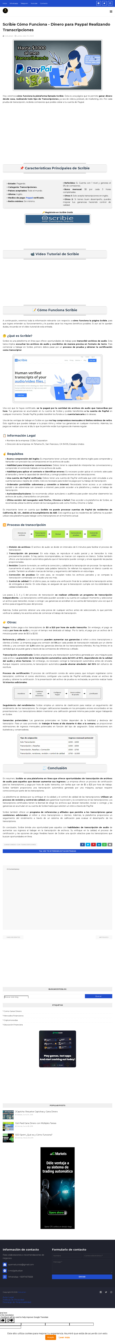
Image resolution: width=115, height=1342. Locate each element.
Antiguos (103, 937)
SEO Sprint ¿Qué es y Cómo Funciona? (33, 1134)
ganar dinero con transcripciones (20, 845)
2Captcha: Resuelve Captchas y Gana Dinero (36, 1111)
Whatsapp (14, 3)
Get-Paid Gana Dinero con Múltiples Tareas (35, 1123)
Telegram (24, 3)
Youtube (34, 3)
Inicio (5, 3)
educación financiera (13, 1024)
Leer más (64, 1337)
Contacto (43, 3)
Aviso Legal (8, 1297)
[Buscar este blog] (16, 996)
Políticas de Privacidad (13, 1299)
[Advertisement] (57, 133)
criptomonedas (11, 1020)
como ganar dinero (13, 1011)
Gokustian (8, 36)
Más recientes (13, 937)
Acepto (50, 1337)
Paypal (29, 198)
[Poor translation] (10, 1320)
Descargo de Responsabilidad (17, 1302)
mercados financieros (13, 1015)
